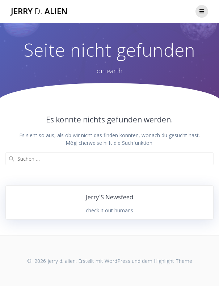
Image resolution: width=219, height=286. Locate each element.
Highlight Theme (173, 260)
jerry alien (39, 11)
